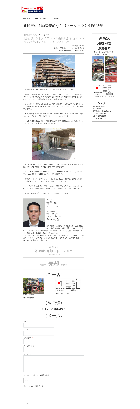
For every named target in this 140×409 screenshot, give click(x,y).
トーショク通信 (40, 18)
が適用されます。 (37, 375)
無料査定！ (64, 265)
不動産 (42, 264)
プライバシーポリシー (31, 375)
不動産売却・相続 (30, 35)
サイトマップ (27, 403)
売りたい (26, 18)
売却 (53, 263)
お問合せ (55, 18)
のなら (53, 251)
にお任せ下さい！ (53, 254)
